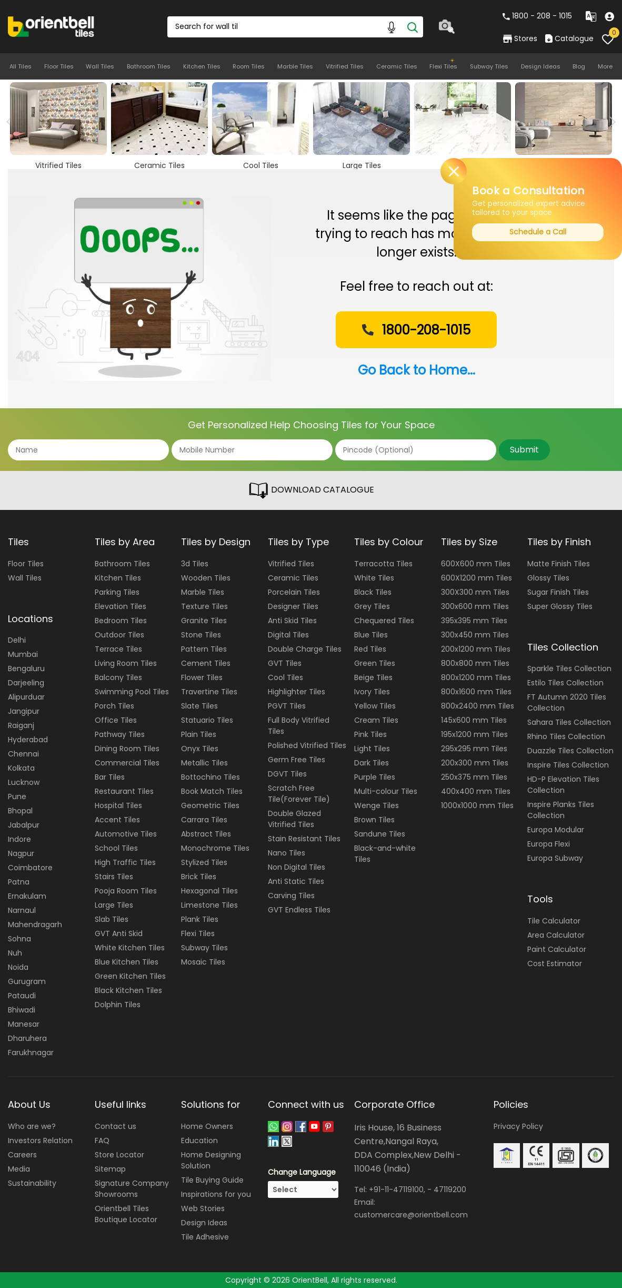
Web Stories (203, 1208)
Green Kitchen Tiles (130, 976)
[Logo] (51, 26)
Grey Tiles (372, 606)
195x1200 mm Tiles (474, 734)
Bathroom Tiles (148, 66)
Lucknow (23, 782)
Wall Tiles (100, 66)
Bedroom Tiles (121, 620)
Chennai (23, 754)
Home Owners (207, 1126)
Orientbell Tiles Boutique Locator (126, 1214)
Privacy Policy (518, 1126)
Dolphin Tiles (118, 1004)
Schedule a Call (537, 232)
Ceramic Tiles (396, 66)
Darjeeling (26, 682)
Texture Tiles (204, 606)
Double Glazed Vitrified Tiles (294, 819)
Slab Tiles (111, 919)
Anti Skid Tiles (292, 620)
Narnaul (22, 910)
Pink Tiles (370, 734)
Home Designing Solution (211, 1160)
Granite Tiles (204, 620)
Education (199, 1140)
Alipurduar (26, 697)
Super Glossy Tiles (560, 606)
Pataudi (22, 995)
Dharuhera (27, 1038)
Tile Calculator (553, 921)
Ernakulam (27, 896)
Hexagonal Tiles (209, 891)
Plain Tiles (198, 734)
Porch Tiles (114, 706)
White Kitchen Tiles (130, 947)
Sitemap (110, 1169)
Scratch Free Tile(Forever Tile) (299, 793)
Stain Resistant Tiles (304, 838)
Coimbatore (30, 867)
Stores (520, 38)
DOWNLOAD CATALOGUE (311, 490)
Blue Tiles (371, 635)
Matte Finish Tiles (558, 563)
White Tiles (374, 578)
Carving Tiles (291, 895)
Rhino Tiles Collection (566, 736)
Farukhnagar (31, 1052)
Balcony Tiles (118, 677)
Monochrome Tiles (215, 848)
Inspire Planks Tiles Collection (560, 810)
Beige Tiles (373, 677)
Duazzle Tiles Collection (570, 750)
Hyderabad (28, 739)
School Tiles (116, 848)
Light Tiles (372, 748)
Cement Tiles (205, 663)
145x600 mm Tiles (474, 720)
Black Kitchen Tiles (128, 990)
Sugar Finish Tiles (558, 592)
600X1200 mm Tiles (476, 578)
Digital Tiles (288, 635)
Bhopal (20, 810)
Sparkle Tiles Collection (569, 668)
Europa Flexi (548, 844)
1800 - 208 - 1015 (537, 16)
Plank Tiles (199, 919)
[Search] (412, 26)
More (605, 66)
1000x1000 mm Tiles (477, 805)
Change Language (302, 1172)
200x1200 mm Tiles (475, 649)
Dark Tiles (371, 763)
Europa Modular (555, 829)
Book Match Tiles (212, 791)
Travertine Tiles (209, 691)
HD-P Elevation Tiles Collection (563, 784)
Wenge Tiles (376, 805)
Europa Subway (555, 858)
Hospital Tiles (118, 805)
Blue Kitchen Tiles (126, 962)
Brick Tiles (198, 876)
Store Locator (119, 1154)
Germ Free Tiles (296, 759)
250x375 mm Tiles (474, 777)
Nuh (15, 953)
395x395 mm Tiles (474, 620)
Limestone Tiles (209, 905)
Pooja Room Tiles (126, 891)
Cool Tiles (285, 677)
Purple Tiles (374, 777)
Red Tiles (370, 649)
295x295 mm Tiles (474, 748)
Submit (524, 450)
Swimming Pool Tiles (132, 691)
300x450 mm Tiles (475, 635)
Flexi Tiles (443, 66)
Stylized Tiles (204, 862)
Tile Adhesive (205, 1237)
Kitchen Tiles (201, 66)
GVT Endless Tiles (299, 909)
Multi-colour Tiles (385, 791)
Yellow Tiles (375, 706)
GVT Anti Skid (119, 933)
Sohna (19, 938)
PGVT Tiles (287, 706)
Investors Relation (40, 1140)
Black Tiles (373, 592)
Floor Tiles (59, 66)
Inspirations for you (216, 1194)
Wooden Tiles (205, 578)
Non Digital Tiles (296, 867)
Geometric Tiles (210, 805)
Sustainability (32, 1183)
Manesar (23, 1024)
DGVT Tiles (287, 774)
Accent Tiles (117, 819)
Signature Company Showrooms (132, 1188)
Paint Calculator (556, 949)
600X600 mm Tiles (475, 563)
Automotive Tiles (126, 834)
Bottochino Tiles (210, 777)
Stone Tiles (201, 635)
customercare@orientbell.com (411, 1215)
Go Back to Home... (416, 370)
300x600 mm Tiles (475, 606)
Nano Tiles (286, 853)
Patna (18, 882)
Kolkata (21, 768)
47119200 (450, 1189)
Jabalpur (23, 825)
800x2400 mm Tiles (477, 706)
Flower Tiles (202, 677)
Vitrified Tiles (345, 66)
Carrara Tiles (204, 819)
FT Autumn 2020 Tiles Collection (566, 702)
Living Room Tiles (126, 663)
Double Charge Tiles (305, 649)
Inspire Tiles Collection (568, 765)
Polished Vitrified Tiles (307, 745)
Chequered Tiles (384, 620)
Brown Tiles (374, 819)
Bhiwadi (21, 1010)
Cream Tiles (376, 720)
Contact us (115, 1126)
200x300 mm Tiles (474, 763)
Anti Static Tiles (296, 881)
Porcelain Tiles (294, 592)
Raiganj (21, 725)
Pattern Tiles (204, 649)
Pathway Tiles (120, 734)
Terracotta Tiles (383, 563)
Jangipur (23, 711)
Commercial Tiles (127, 763)
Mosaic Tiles (203, 962)
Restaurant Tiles (124, 791)
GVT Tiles (285, 663)
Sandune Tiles (379, 834)
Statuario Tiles (207, 720)
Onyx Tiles (199, 748)
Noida (18, 967)
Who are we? (32, 1126)
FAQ (102, 1140)
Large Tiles (114, 905)
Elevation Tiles (120, 606)
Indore (19, 839)
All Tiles (20, 66)
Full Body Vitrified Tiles (298, 725)
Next (610, 121)
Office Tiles (116, 720)
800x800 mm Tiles (475, 663)
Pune (17, 796)
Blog (579, 66)
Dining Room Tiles (127, 748)
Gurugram (27, 981)
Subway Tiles (489, 66)
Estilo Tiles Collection (565, 682)
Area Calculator (556, 935)
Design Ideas (540, 66)
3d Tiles (194, 563)
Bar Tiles (110, 777)
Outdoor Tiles (119, 635)
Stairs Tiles (114, 876)
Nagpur (21, 853)
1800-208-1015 (415, 330)
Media (19, 1169)
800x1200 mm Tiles (476, 677)
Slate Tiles (199, 706)
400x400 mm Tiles (475, 791)
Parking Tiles (117, 592)
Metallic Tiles (204, 763)
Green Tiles (374, 663)
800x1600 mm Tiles (476, 691)
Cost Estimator (554, 963)
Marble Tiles (295, 66)
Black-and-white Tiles (385, 853)
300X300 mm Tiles (475, 592)
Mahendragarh (35, 924)
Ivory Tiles (372, 691)
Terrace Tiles (118, 649)
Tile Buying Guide (212, 1180)
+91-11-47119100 (396, 1189)
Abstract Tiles (206, 834)
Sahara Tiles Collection (569, 722)
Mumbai (23, 654)
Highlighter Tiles (296, 691)
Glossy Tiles (548, 578)
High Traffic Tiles (125, 862)
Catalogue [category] (569, 38)
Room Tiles (249, 66)
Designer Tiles (293, 606)
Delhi (17, 640)
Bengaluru (26, 668)
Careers (22, 1154)
